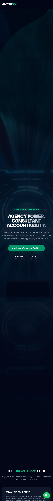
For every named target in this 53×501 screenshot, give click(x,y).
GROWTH (9, 4)
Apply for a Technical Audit (26, 248)
